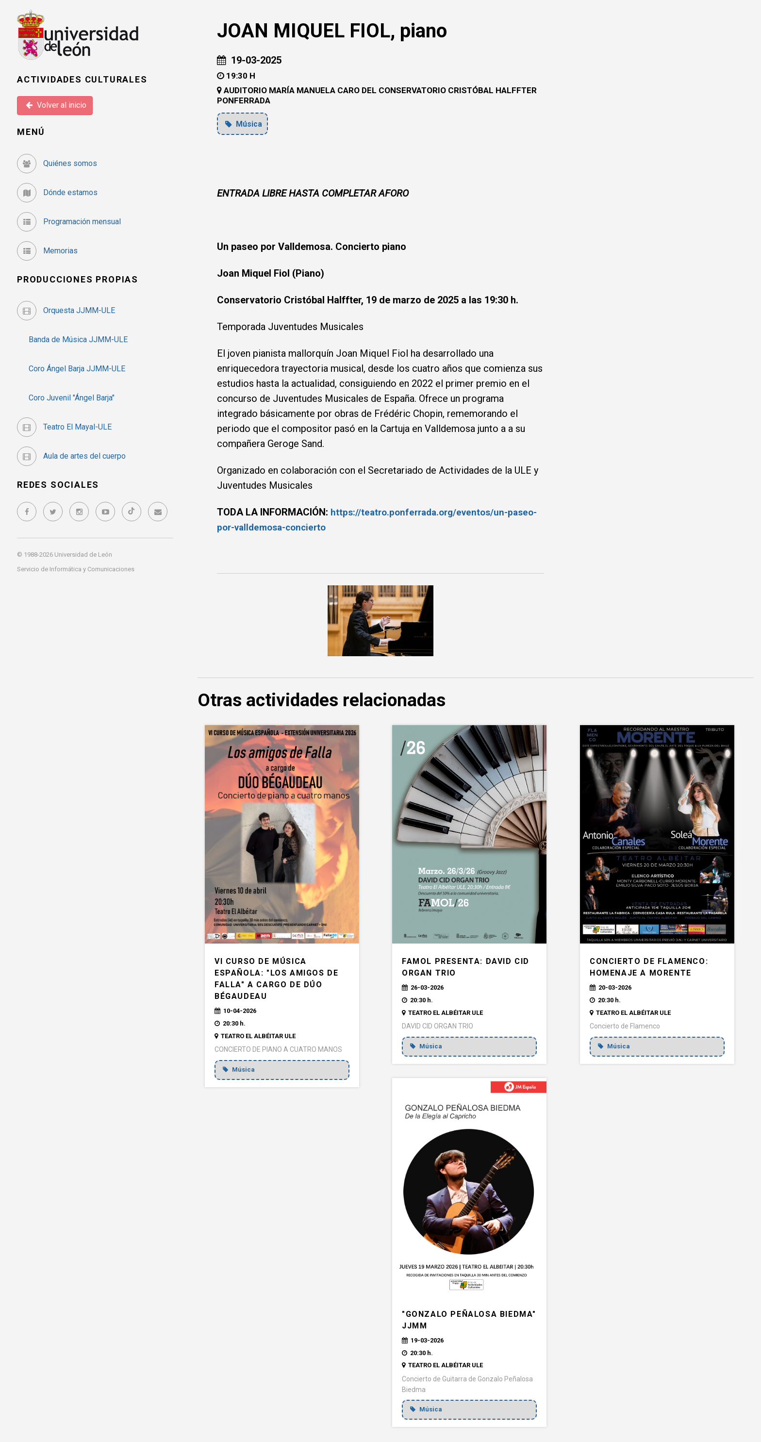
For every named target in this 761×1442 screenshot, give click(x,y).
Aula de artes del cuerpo (71, 456)
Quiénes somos (57, 163)
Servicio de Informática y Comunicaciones (75, 569)
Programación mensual (69, 221)
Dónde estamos (57, 192)
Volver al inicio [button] (56, 105)
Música (245, 124)
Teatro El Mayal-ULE (64, 426)
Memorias (47, 250)
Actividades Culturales (82, 79)
